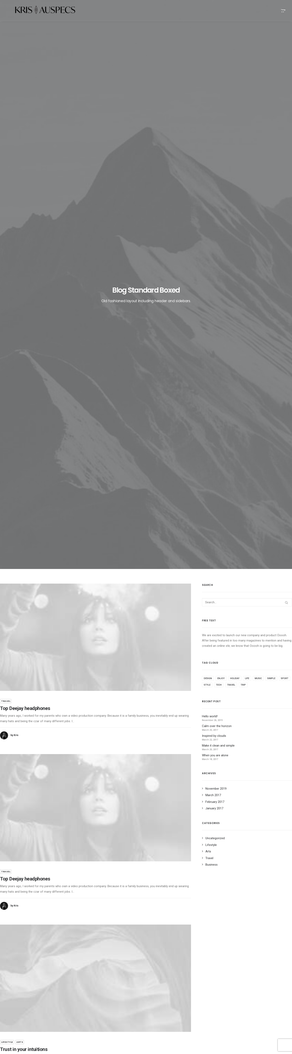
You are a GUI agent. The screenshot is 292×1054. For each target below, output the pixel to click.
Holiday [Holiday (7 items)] (234, 192)
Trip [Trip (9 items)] (243, 199)
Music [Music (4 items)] (258, 192)
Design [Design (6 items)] (208, 192)
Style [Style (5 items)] (207, 199)
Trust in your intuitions (168, 1008)
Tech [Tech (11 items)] (219, 199)
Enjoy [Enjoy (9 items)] (221, 192)
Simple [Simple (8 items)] (271, 192)
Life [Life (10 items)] (247, 192)
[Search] (247, 117)
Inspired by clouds (104, 1002)
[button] (95, 151)
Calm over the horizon (107, 992)
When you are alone (166, 989)
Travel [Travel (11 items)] (231, 199)
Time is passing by (165, 1002)
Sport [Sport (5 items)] (284, 192)
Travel (5, 215)
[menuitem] (283, 10)
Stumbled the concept (168, 983)
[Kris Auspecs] (37, 10)
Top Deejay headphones (25, 222)
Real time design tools (168, 996)
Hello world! (100, 983)
